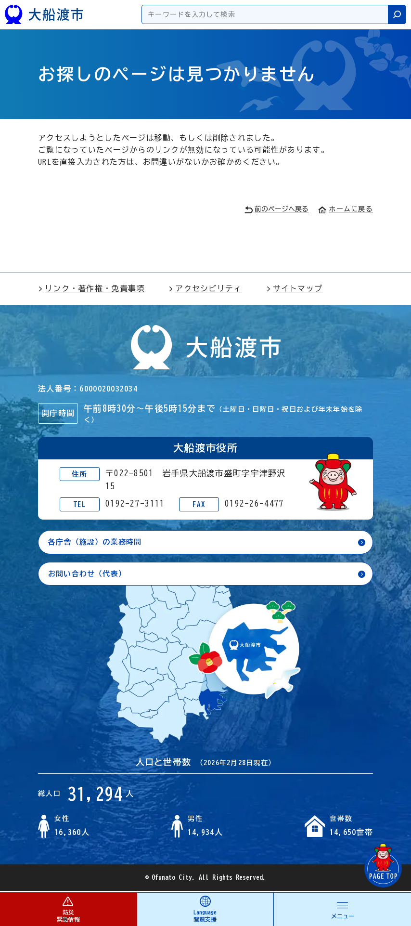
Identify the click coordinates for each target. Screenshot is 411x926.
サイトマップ (294, 288)
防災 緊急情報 (68, 909)
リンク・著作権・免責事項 (91, 288)
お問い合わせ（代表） (89, 574)
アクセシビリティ (205, 288)
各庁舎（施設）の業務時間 (98, 542)
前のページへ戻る (276, 210)
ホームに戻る (345, 209)
